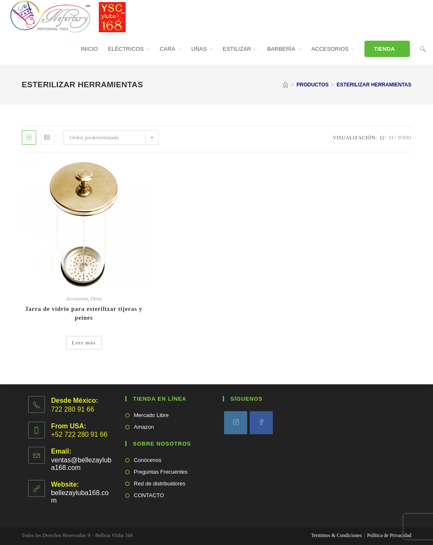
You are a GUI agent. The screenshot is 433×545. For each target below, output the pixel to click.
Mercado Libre (151, 415)
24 (390, 138)
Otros (96, 299)
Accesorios (77, 299)
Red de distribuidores (159, 483)
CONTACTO (149, 495)
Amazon (144, 427)
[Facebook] (261, 422)
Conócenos (147, 460)
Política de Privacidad (389, 535)
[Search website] (423, 49)
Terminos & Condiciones (336, 535)
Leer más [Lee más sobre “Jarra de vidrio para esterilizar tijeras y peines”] (84, 343)
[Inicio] (285, 85)
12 (382, 138)
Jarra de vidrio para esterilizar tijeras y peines (84, 313)
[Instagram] (235, 422)
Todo (404, 138)
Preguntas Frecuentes (160, 472)
